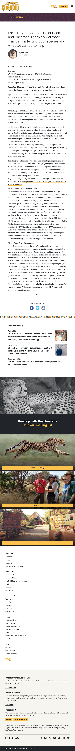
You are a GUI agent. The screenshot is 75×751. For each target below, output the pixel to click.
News (10, 17)
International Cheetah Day (14, 566)
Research (8, 560)
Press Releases (11, 654)
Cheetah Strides (10, 651)
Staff (7, 584)
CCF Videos (9, 639)
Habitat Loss (9, 633)
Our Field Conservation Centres (16, 581)
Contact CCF (9, 611)
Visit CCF (8, 608)
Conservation (9, 557)
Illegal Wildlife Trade (12, 629)
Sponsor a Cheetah (20, 719)
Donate (63, 6)
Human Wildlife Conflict (13, 626)
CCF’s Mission (10, 575)
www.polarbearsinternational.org (21, 290)
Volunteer (37, 505)
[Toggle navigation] (72, 6)
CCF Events (9, 602)
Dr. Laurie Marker (11, 578)
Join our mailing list (37, 425)
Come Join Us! (10, 687)
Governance (9, 587)
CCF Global (9, 590)
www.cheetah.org (46, 239)
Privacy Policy (33, 748)
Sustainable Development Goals (16, 636)
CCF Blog (19, 17)
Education (8, 563)
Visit (37, 543)
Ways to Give (9, 599)
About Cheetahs (10, 623)
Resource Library (37, 468)
